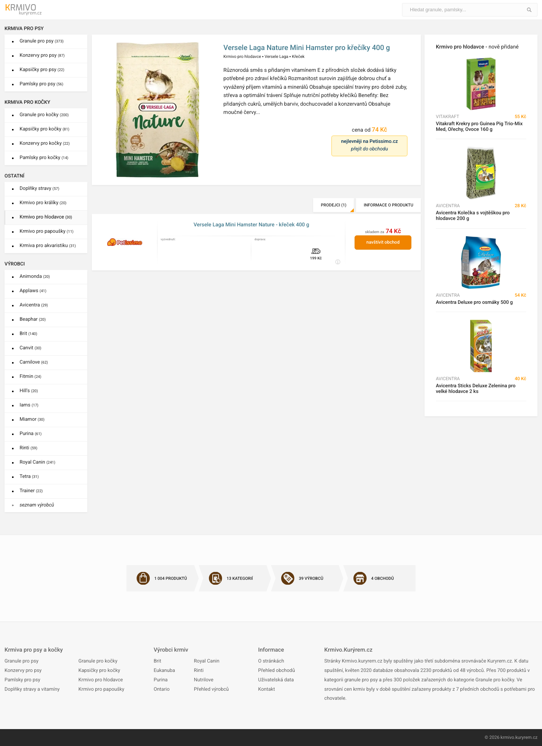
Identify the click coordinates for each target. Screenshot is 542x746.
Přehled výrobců (211, 689)
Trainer (31, 491)
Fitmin (30, 376)
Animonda (35, 276)
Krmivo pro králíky (43, 203)
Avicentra (34, 305)
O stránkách (271, 661)
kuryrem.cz (526, 737)
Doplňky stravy (39, 188)
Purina (31, 434)
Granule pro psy (42, 41)
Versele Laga (276, 56)
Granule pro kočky (44, 115)
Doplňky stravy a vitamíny (32, 689)
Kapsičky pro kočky (44, 129)
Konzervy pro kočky (45, 143)
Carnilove (34, 362)
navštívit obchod (382, 242)
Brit (28, 334)
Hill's (29, 391)
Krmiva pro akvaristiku (48, 246)
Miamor (32, 419)
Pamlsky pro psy (41, 84)
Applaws (33, 291)
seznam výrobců (37, 505)
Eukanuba (164, 670)
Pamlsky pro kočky (44, 158)
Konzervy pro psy (42, 55)
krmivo (507, 737)
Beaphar (33, 319)
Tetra (29, 476)
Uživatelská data (276, 680)
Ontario (161, 689)
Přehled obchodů (276, 670)
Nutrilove (203, 680)
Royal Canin (37, 462)
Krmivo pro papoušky (46, 231)
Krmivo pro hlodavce (46, 217)
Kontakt (266, 689)
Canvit (30, 348)
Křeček (298, 56)
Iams (29, 405)
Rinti (28, 448)
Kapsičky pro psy (42, 70)
